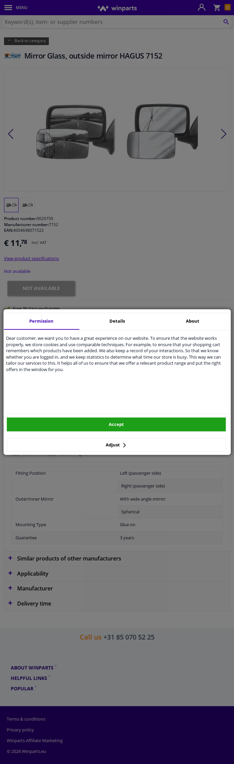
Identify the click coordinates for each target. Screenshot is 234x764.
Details (117, 321)
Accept (116, 424)
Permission (41, 321)
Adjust (116, 445)
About (192, 321)
